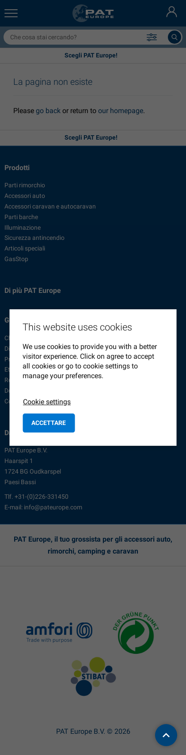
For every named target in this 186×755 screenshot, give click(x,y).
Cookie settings (47, 402)
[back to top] (166, 735)
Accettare (48, 422)
